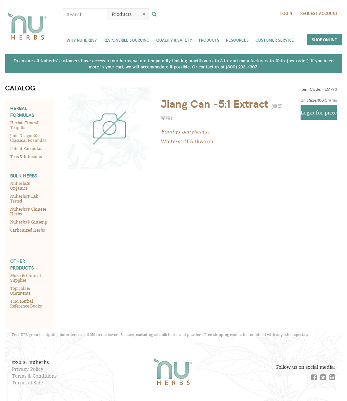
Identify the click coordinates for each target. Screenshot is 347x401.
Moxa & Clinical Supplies (25, 278)
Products (209, 40)
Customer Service (275, 40)
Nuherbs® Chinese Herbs (28, 211)
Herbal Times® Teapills (24, 125)
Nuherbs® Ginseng (28, 222)
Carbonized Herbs (27, 230)
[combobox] (85, 14)
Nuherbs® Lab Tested (24, 198)
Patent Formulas (26, 148)
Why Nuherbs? (81, 40)
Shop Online (324, 39)
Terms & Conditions (34, 376)
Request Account (319, 13)
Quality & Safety (174, 40)
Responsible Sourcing (126, 40)
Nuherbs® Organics (20, 186)
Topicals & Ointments (20, 291)
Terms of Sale (27, 382)
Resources (237, 40)
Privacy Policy (27, 369)
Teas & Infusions (26, 156)
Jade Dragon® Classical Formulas (28, 138)
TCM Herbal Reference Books (26, 303)
